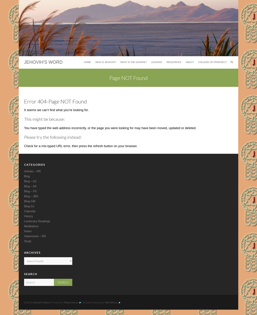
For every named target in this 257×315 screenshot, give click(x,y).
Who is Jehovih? (105, 62)
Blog (27, 176)
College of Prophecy (212, 62)
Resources (174, 62)
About (190, 62)
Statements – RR (35, 236)
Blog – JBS (31, 196)
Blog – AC (30, 181)
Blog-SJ (29, 206)
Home (87, 62)
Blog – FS (30, 191)
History (28, 216)
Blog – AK (30, 186)
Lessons (156, 62)
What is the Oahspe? (133, 62)
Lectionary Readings (37, 221)
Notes (28, 231)
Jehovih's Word (43, 62)
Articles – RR (32, 171)
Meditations (31, 226)
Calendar (30, 211)
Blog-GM (29, 201)
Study (27, 241)
